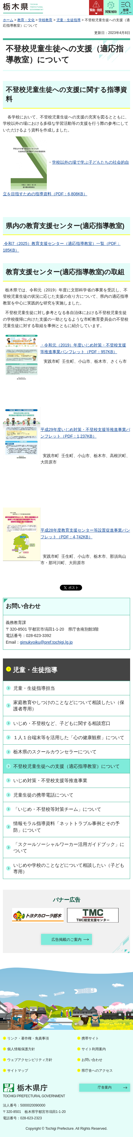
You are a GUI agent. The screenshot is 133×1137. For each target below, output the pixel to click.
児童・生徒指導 (68, 20)
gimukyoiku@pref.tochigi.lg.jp (46, 642)
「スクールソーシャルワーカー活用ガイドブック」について (68, 847)
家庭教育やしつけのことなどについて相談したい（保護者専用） (68, 705)
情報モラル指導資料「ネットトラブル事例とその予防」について (66, 826)
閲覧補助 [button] (111, 11)
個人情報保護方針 (21, 1049)
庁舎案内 (105, 1087)
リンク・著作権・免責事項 (28, 1038)
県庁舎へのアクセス (97, 1071)
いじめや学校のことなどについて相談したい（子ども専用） (68, 868)
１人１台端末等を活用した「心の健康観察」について (68, 737)
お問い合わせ (92, 1060)
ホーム (8, 20)
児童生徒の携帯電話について (43, 795)
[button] (96, 7)
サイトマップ (17, 1071)
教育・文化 (26, 20)
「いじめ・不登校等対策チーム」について (57, 809)
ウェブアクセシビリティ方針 (29, 1060)
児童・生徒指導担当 (34, 688)
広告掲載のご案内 (66, 939)
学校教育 (45, 20)
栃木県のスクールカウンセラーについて (55, 751)
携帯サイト (90, 1038)
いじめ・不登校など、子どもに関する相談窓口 (61, 723)
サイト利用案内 (94, 1049)
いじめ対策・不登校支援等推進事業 (50, 780)
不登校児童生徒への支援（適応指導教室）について (66, 766)
